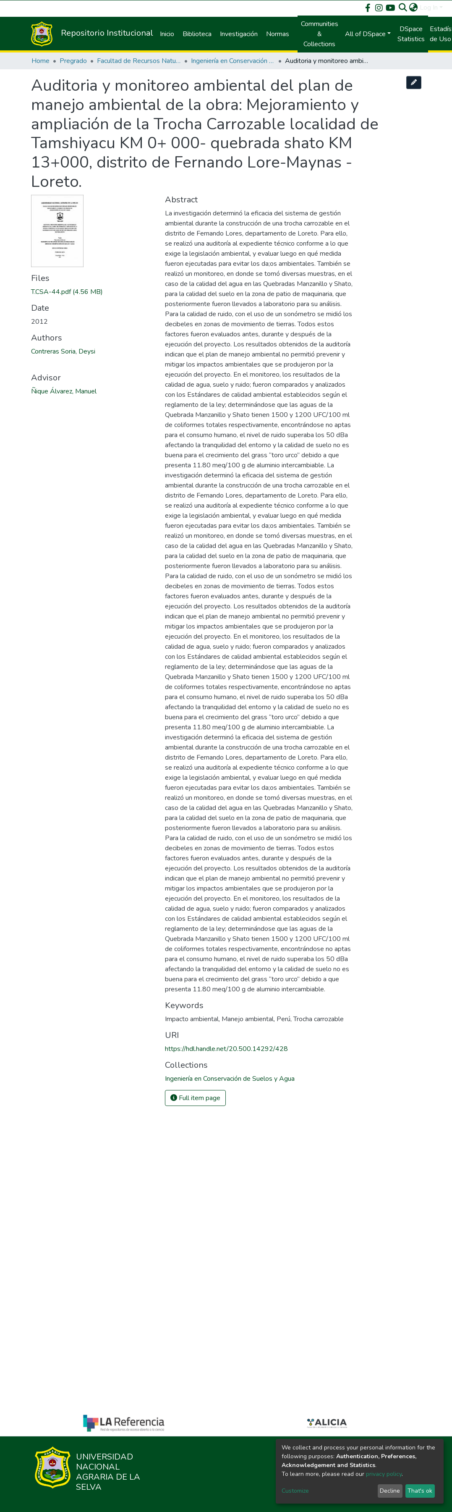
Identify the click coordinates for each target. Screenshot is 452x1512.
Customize (295, 1491)
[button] (413, 8)
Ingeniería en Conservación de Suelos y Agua (233, 61)
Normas (277, 34)
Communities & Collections (319, 34)
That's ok (420, 1491)
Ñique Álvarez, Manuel (64, 391)
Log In (429, 7)
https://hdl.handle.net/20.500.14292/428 (226, 1048)
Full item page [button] (195, 1098)
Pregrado (73, 61)
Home (40, 61)
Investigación (239, 34)
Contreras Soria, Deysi (63, 351)
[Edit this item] (413, 82)
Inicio (167, 34)
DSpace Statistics (411, 34)
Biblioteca (197, 34)
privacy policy (384, 1474)
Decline (390, 1491)
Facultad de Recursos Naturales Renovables (139, 61)
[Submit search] (403, 8)
